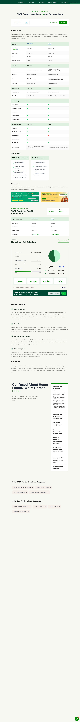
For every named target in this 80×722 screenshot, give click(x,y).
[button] (59, 388)
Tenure (60, 209)
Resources (42, 2)
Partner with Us (53, 2)
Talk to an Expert (54, 293)
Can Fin (22, 36)
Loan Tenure (18, 268)
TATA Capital (14, 36)
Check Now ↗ (15, 49)
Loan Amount (51, 209)
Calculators (32, 2)
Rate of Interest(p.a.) (20, 260)
